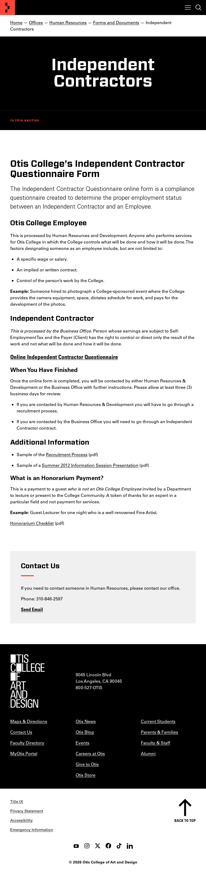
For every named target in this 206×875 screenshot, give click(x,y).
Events (82, 742)
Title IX (16, 801)
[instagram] (87, 846)
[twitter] (97, 846)
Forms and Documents (116, 22)
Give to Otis (87, 764)
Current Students (158, 721)
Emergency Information (31, 829)
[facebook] (108, 846)
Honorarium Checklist (32, 523)
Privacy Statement (26, 810)
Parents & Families (159, 732)
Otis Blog (85, 732)
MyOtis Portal (23, 753)
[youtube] (76, 846)
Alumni (148, 753)
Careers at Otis (90, 753)
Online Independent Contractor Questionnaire (64, 356)
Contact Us (21, 732)
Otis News (86, 721)
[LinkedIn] (130, 846)
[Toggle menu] (188, 7)
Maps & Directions (28, 721)
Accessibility (21, 820)
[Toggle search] (198, 7)
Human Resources (68, 22)
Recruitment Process (66, 454)
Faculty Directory (27, 742)
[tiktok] (119, 846)
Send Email (32, 609)
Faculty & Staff (155, 742)
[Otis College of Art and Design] (7, 7)
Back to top (185, 820)
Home (16, 22)
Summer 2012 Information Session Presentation (90, 465)
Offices (36, 22)
